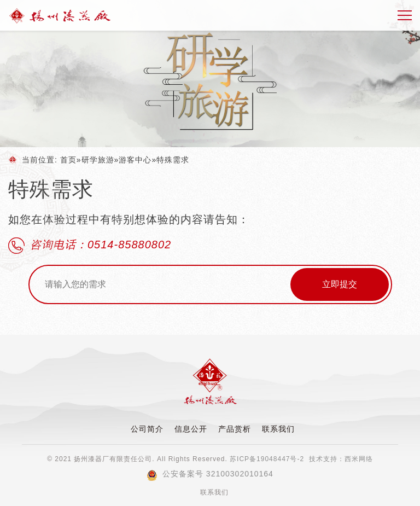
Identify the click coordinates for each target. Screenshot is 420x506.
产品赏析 (234, 428)
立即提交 (339, 284)
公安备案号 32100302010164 (210, 473)
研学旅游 (97, 159)
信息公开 (190, 428)
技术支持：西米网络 (341, 459)
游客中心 (135, 159)
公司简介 (147, 428)
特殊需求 (172, 159)
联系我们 (278, 428)
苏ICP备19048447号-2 (267, 459)
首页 (68, 159)
